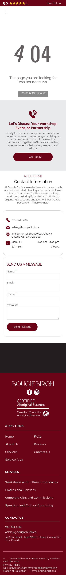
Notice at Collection (14, 570)
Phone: (11, 293)
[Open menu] (59, 12)
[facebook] (29, 392)
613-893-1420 (13, 526)
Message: (12, 304)
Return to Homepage (33, 92)
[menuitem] (18, 436)
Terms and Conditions (43, 570)
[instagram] (36, 392)
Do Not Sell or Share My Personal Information (30, 567)
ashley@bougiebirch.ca (20, 532)
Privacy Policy (11, 564)
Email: (10, 282)
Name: (11, 271)
